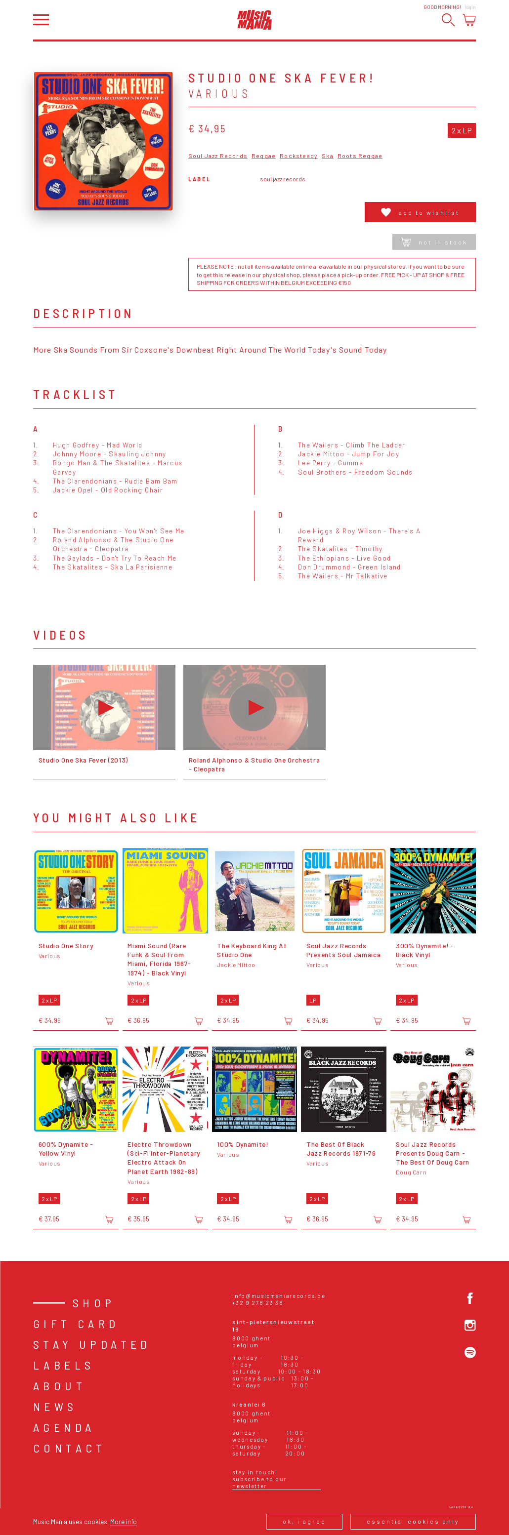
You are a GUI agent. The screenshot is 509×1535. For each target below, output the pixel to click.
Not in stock (434, 242)
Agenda (64, 1427)
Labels (63, 1365)
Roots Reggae (360, 156)
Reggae (264, 156)
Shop (94, 1302)
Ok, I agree (304, 1521)
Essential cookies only (413, 1521)
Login (470, 7)
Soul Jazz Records (218, 156)
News (55, 1406)
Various (220, 93)
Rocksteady (299, 156)
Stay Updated (92, 1344)
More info (123, 1521)
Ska (328, 156)
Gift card (76, 1323)
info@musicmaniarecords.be (278, 1296)
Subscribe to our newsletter (259, 1482)
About (59, 1385)
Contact (69, 1448)
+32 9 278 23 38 (257, 1302)
